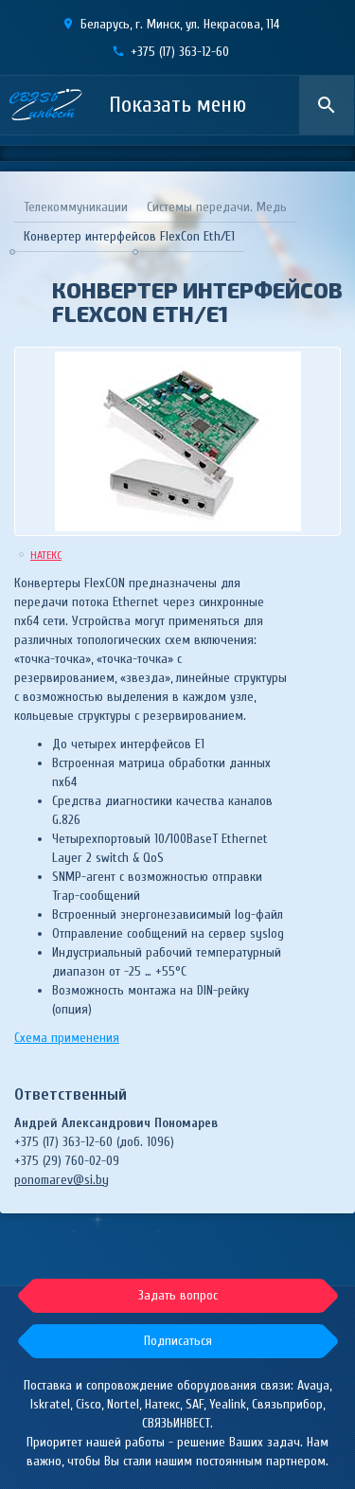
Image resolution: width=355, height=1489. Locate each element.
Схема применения (66, 1038)
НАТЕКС (46, 555)
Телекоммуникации (76, 207)
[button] (178, 1341)
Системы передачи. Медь (217, 207)
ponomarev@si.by (61, 1180)
